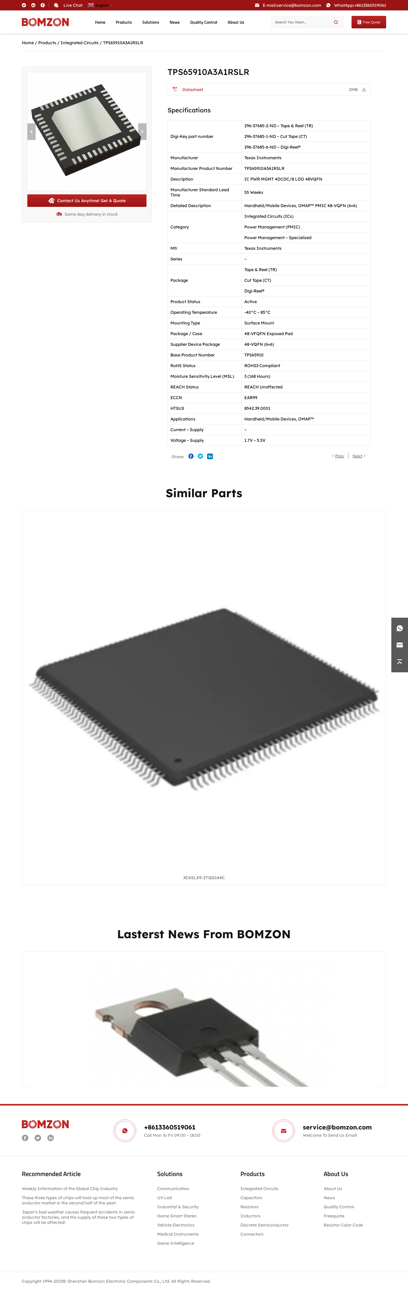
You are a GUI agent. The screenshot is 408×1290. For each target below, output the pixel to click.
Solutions (150, 22)
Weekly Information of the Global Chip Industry (70, 1188)
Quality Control (203, 22)
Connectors (252, 1234)
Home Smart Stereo (177, 1215)
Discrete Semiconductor (264, 1225)
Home (100, 22)
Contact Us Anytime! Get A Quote (87, 200)
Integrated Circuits (80, 42)
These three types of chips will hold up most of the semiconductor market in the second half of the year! (78, 1200)
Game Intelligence (175, 1243)
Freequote (334, 1215)
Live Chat (72, 5)
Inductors (250, 1215)
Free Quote (368, 22)
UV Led (164, 1197)
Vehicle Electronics (176, 1225)
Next (357, 455)
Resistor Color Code (343, 1225)
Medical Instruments (178, 1234)
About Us (236, 22)
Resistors (249, 1206)
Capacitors (251, 1197)
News (175, 22)
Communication (173, 1188)
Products (124, 22)
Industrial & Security (178, 1206)
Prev (339, 455)
